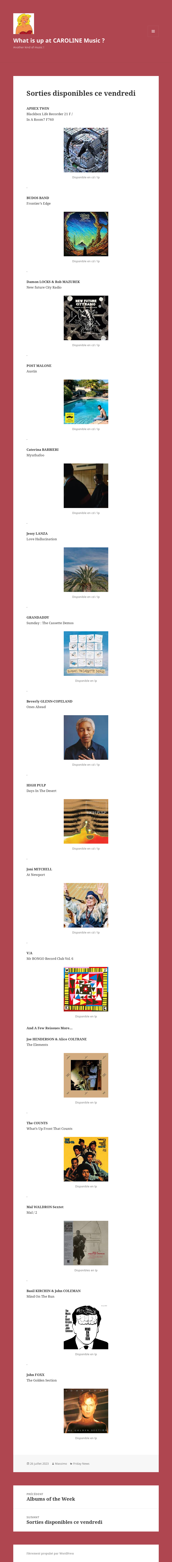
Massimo (61, 1463)
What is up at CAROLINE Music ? (59, 40)
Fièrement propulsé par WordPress (50, 1553)
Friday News (81, 1463)
